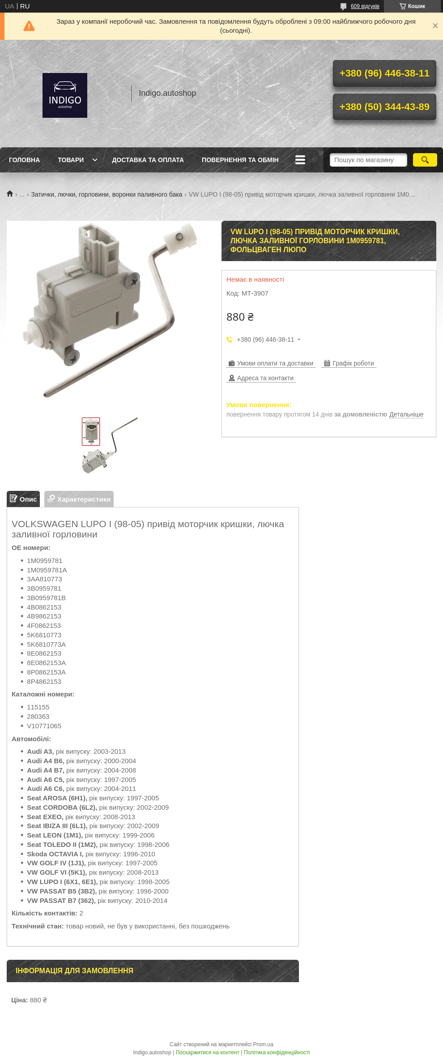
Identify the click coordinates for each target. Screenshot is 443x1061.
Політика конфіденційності (277, 1052)
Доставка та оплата (148, 159)
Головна (24, 159)
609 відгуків (365, 6)
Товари (71, 159)
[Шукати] (425, 160)
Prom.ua (263, 1044)
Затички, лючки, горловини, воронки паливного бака (107, 194)
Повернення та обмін (240, 159)
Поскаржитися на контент (207, 1052)
